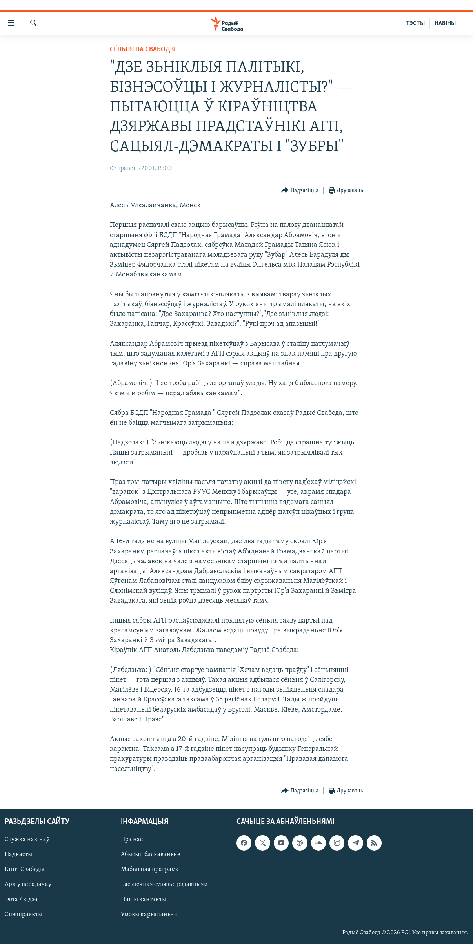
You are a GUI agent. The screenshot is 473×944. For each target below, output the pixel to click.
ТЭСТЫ (415, 23)
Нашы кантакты (143, 899)
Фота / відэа (21, 899)
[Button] (299, 190)
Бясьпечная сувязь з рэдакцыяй (164, 884)
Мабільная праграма (150, 869)
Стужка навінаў (27, 839)
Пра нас (132, 839)
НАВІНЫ (445, 23)
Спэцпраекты (23, 914)
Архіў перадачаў (28, 884)
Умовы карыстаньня (149, 914)
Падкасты (18, 854)
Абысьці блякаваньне (150, 854)
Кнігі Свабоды (24, 869)
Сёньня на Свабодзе (143, 49)
